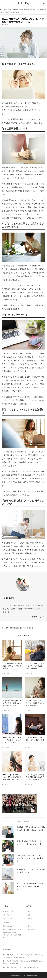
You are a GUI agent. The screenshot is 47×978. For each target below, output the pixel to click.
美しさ (29, 926)
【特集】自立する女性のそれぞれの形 (16, 628)
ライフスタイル (31, 930)
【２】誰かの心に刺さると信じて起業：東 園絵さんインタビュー (23, 967)
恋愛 (28, 915)
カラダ (29, 922)
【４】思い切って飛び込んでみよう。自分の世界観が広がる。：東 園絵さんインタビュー (23, 962)
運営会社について (8, 926)
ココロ (29, 919)
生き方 (31, 628)
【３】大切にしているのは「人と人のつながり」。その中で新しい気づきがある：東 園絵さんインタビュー (23, 956)
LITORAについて (8, 911)
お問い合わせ (7, 915)
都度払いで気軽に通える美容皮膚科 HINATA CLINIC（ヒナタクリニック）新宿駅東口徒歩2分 (12, 933)
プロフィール (37, 617)
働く (28, 911)
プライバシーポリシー (10, 919)
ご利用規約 (6, 922)
